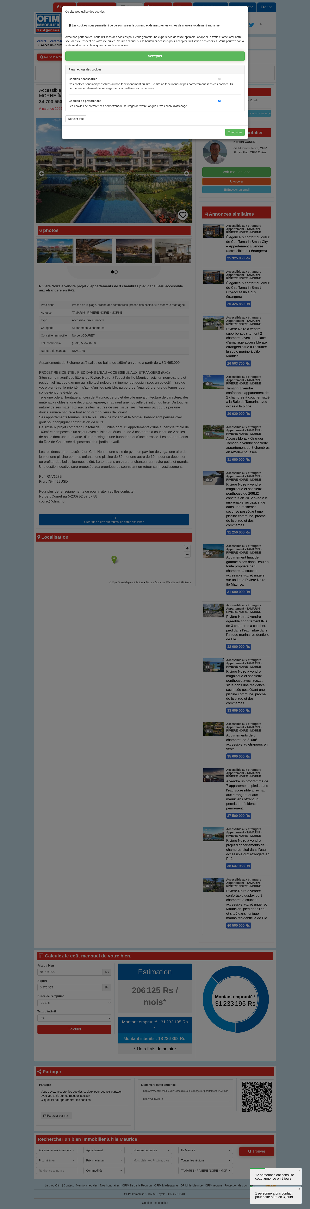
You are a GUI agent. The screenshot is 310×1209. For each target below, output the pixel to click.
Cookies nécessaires (83, 79)
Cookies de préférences (85, 101)
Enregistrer (235, 132)
